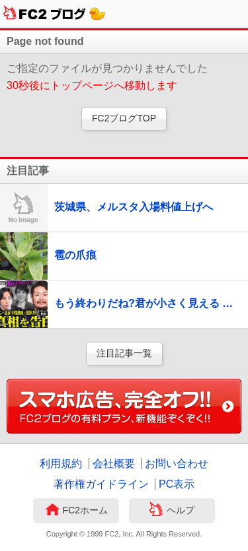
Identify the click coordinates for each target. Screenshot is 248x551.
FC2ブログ (54, 14)
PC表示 (176, 484)
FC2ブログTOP (124, 118)
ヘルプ (171, 511)
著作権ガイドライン (101, 484)
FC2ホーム (76, 511)
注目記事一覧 (124, 353)
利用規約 (61, 463)
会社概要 (114, 463)
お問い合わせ (176, 463)
